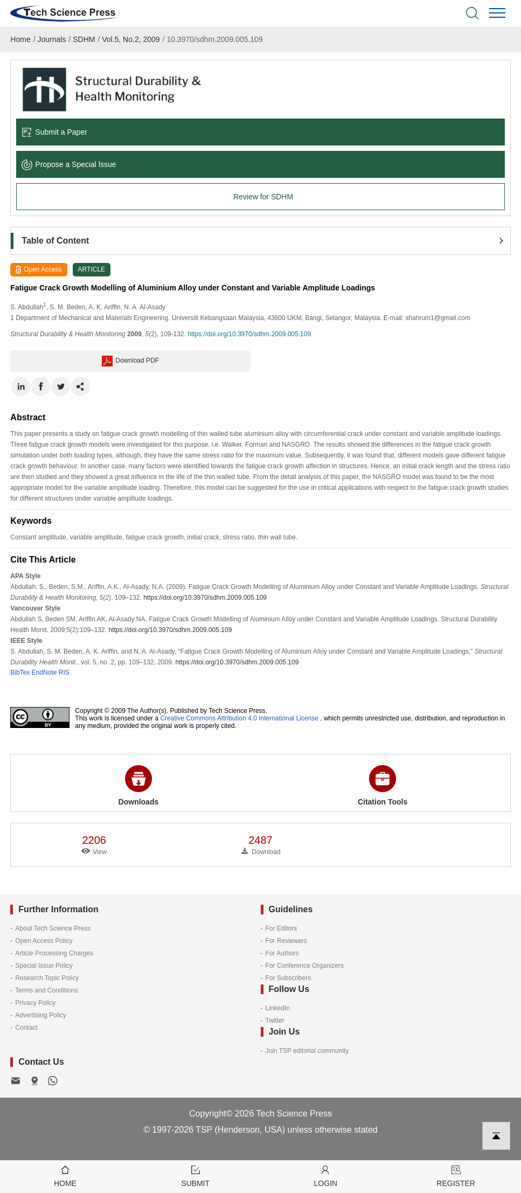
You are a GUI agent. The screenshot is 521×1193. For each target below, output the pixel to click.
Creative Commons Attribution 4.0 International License (239, 718)
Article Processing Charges (54, 953)
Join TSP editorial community (307, 1051)
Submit (195, 1175)
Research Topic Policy (47, 978)
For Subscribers (288, 978)
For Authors (282, 953)
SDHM (84, 39)
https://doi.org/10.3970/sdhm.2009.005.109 (249, 334)
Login (326, 1175)
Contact (26, 1027)
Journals (51, 39)
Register (456, 1175)
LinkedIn (278, 1008)
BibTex (20, 672)
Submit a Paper (54, 132)
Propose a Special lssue (69, 164)
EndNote (44, 672)
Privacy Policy (35, 1003)
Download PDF (130, 361)
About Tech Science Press (53, 928)
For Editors (281, 928)
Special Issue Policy (44, 965)
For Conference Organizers (305, 965)
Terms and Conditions (46, 990)
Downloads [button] (139, 785)
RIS (64, 672)
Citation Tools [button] (382, 785)
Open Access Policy (43, 941)
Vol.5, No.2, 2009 (130, 39)
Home (20, 39)
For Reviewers (286, 941)
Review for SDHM (263, 196)
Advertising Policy (40, 1015)
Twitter (275, 1020)
